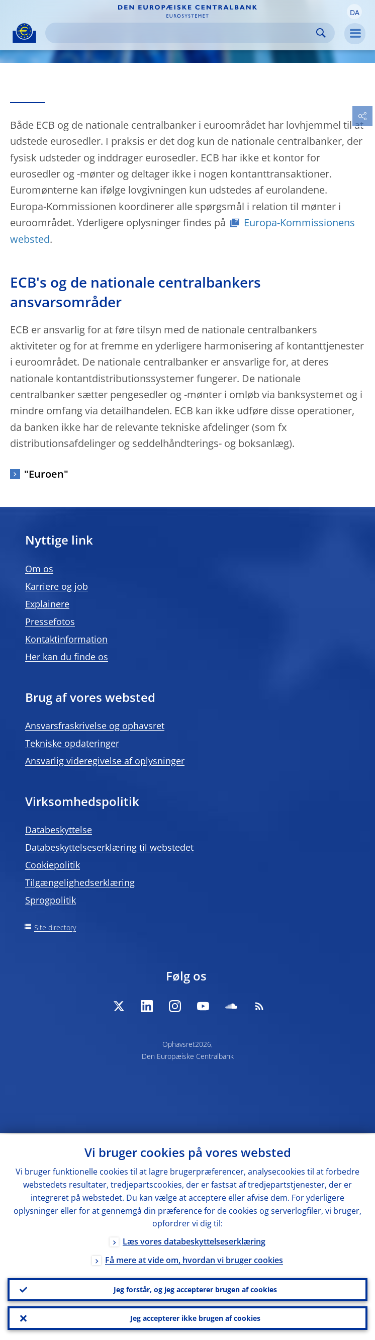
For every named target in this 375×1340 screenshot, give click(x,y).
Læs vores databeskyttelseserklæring (194, 1240)
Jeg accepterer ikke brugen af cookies (195, 1317)
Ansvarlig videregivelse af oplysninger (104, 761)
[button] (354, 11)
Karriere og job (56, 586)
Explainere (47, 604)
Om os (39, 569)
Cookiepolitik (52, 865)
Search (321, 33)
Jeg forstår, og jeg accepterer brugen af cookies (195, 1288)
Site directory (55, 927)
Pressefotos (50, 621)
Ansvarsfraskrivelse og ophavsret (94, 726)
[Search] (182, 33)
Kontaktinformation (66, 639)
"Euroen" (46, 474)
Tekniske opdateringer (72, 743)
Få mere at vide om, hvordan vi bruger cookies (194, 1259)
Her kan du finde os (66, 657)
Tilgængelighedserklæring (80, 882)
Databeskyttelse (58, 830)
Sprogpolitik (50, 900)
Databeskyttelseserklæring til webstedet (109, 847)
